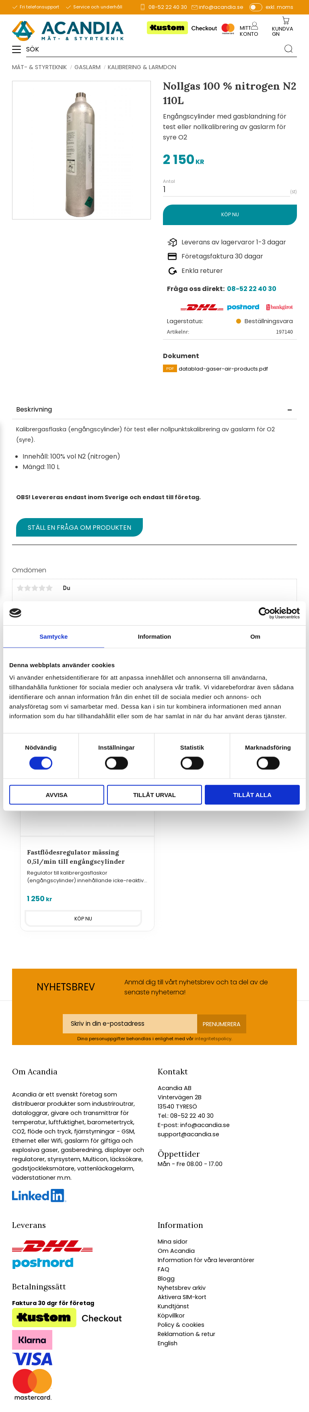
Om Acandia (176, 1251)
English (167, 1343)
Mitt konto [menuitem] (249, 31)
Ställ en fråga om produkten (79, 527)
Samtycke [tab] (53, 636)
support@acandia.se (188, 1134)
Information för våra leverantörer (206, 1260)
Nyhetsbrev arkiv (182, 1288)
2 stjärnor (27, 588)
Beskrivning (34, 409)
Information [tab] (154, 636)
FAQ (163, 1269)
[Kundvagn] (284, 32)
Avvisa (56, 794)
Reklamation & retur (186, 1334)
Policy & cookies (181, 1325)
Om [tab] (255, 636)
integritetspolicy (213, 1038)
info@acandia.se (221, 7)
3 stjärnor (34, 588)
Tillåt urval (154, 794)
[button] (19, 52)
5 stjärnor (49, 588)
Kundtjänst (173, 1306)
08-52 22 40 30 (167, 7)
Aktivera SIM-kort (182, 1297)
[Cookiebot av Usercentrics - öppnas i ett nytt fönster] (264, 613)
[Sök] (288, 48)
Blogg (166, 1279)
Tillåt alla (252, 794)
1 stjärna (20, 588)
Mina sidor (172, 1242)
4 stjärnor (41, 588)
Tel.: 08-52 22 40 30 (186, 1116)
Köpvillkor (171, 1316)
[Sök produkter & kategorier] (153, 48)
